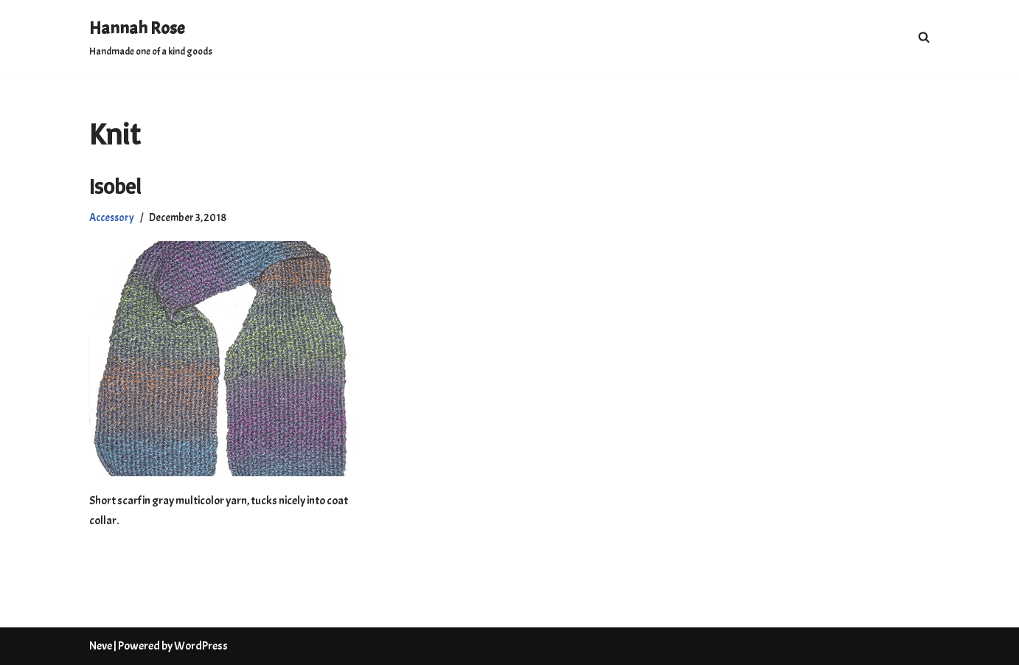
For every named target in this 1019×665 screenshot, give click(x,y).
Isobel (115, 186)
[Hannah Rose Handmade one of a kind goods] (150, 36)
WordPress (201, 645)
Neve (100, 645)
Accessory (111, 217)
